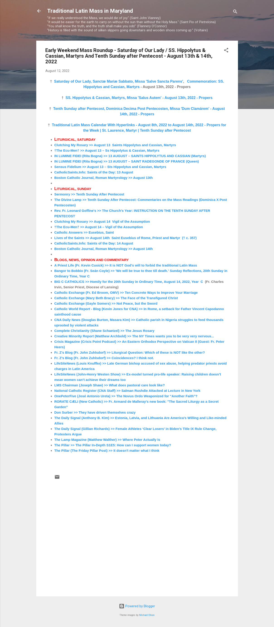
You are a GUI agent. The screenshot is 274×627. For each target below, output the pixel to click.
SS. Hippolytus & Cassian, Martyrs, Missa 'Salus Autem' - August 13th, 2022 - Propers (138, 98)
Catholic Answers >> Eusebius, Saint (84, 232)
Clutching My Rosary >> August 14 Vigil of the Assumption (102, 221)
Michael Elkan (147, 615)
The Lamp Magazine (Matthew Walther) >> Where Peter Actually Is (107, 440)
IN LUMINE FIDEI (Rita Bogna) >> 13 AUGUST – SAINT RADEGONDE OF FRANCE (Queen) (126, 161)
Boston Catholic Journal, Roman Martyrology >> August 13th (103, 178)
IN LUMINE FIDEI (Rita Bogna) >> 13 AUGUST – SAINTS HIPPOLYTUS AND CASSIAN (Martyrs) (130, 156)
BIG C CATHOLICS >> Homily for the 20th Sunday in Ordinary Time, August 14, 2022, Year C (128, 282)
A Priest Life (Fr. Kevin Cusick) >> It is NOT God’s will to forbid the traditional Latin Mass (125, 265)
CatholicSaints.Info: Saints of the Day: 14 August (93, 243)
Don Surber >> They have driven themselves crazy (95, 412)
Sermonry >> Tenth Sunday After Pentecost (89, 194)
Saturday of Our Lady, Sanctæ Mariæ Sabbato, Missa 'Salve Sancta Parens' (118, 81)
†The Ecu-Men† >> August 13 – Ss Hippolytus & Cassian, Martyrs (107, 150)
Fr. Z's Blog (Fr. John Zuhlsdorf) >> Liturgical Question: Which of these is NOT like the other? (129, 352)
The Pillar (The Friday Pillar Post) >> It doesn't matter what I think (107, 450)
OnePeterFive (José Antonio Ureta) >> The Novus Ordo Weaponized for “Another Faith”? (126, 396)
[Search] (235, 12)
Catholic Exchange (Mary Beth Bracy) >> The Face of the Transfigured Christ (116, 298)
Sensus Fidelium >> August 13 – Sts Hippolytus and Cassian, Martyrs (110, 167)
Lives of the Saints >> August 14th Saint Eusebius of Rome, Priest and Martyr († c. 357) (125, 238)
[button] (226, 50)
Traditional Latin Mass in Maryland (90, 11)
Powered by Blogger (137, 606)
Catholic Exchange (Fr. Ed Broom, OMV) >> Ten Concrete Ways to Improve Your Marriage (126, 292)
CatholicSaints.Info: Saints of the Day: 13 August (94, 172)
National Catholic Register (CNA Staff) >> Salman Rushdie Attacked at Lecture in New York (127, 390)
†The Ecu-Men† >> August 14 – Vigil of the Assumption (98, 227)
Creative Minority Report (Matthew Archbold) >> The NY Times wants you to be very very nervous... (134, 336)
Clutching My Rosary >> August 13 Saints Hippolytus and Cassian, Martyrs (115, 145)
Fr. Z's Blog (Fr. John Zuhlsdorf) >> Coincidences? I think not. (104, 358)
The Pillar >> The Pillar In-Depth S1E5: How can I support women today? (112, 445)
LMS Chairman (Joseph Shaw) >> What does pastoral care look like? (109, 385)
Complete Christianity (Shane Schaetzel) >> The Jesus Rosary (104, 331)
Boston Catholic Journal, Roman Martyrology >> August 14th (103, 249)
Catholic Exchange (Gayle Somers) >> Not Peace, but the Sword (106, 303)
